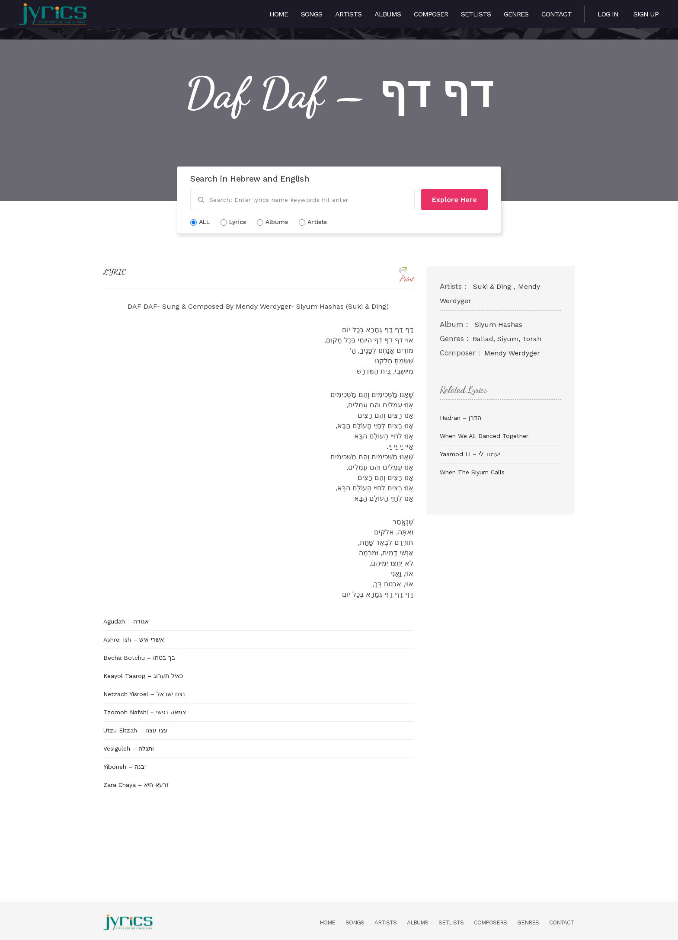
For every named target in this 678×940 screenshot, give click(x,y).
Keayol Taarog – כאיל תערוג (143, 675)
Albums (387, 14)
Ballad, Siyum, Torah (507, 339)
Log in (608, 14)
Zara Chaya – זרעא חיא (136, 784)
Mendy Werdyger (512, 353)
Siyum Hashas (498, 324)
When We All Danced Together (484, 435)
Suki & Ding (492, 286)
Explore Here (454, 199)
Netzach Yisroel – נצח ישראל (144, 694)
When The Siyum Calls (472, 472)
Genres (516, 14)
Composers (490, 922)
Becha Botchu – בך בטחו (139, 657)
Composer (431, 14)
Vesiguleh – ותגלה (128, 748)
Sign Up (646, 14)
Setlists (476, 14)
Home (278, 14)
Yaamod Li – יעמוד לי (470, 454)
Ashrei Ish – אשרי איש (133, 639)
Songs (311, 14)
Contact (556, 14)
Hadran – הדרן (460, 417)
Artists (348, 14)
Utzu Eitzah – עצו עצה (135, 730)
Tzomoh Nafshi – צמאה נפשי (144, 712)
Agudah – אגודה (126, 621)
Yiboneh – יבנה (124, 766)
